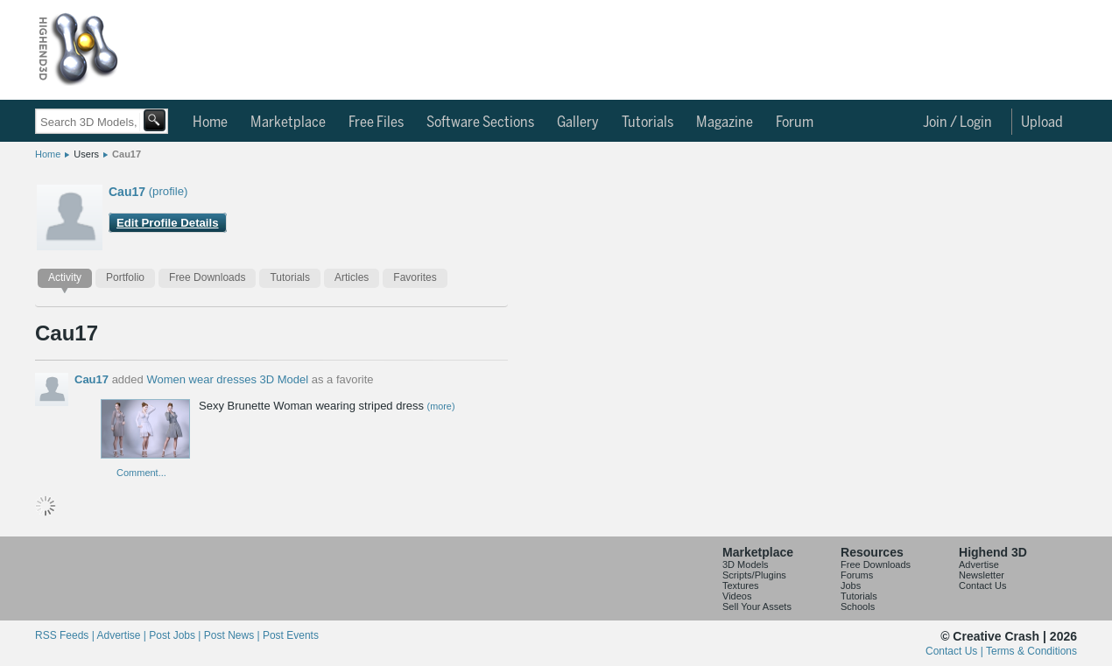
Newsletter (981, 575)
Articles (351, 277)
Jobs (851, 585)
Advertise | (122, 635)
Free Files (376, 123)
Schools (858, 606)
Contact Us (982, 585)
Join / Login (957, 123)
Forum (794, 123)
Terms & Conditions (1031, 651)
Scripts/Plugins (754, 575)
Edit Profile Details (167, 222)
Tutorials (647, 123)
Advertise (979, 564)
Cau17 (126, 154)
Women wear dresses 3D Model (227, 379)
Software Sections (480, 123)
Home (210, 123)
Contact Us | (955, 651)
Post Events (291, 635)
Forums (857, 575)
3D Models (745, 564)
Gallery (578, 123)
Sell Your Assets (757, 606)
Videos (736, 596)
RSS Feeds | (65, 635)
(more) (441, 406)
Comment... (141, 472)
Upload (1042, 123)
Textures (740, 585)
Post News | (233, 635)
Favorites (414, 277)
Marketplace (288, 123)
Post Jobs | (176, 635)
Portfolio (125, 277)
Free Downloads (207, 277)
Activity (64, 277)
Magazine (724, 123)
